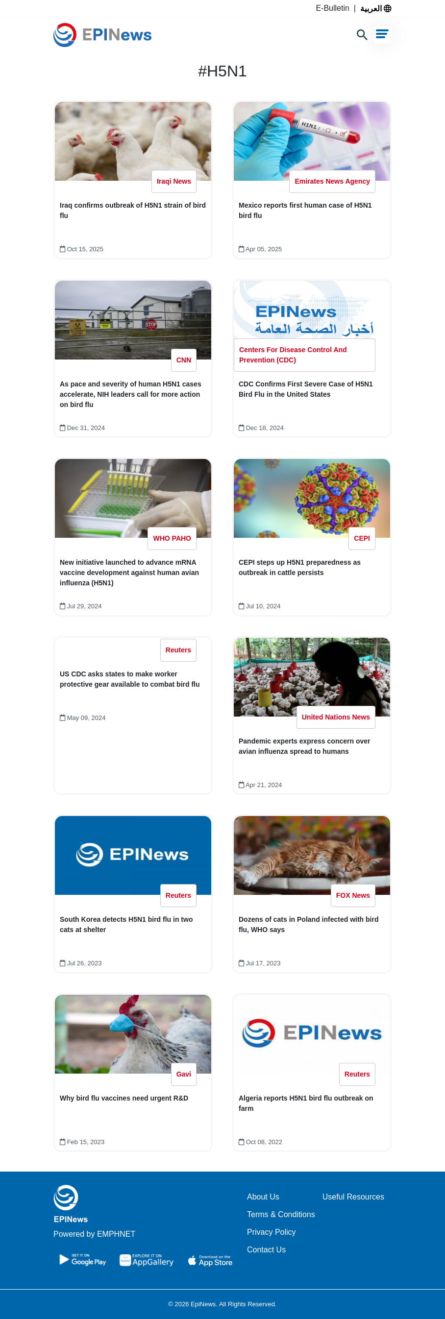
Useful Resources (353, 1197)
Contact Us (266, 1250)
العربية (376, 8)
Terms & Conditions (281, 1214)
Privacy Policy (271, 1232)
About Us (263, 1197)
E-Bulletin (334, 8)
